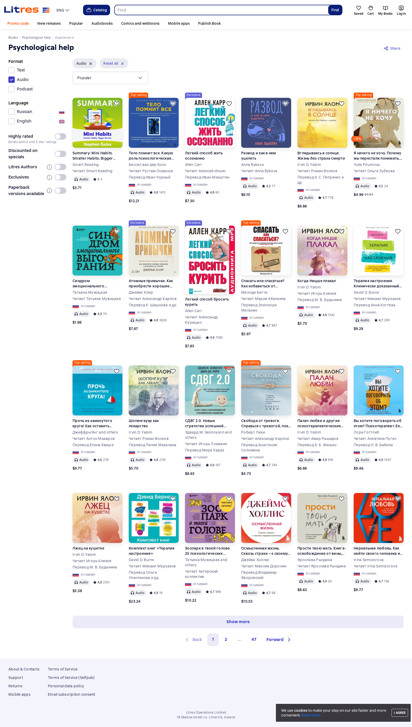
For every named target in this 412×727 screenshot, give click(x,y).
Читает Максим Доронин (263, 566)
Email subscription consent (71, 694)
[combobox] (221, 10)
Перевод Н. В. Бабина (373, 445)
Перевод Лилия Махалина (153, 445)
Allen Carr (193, 164)
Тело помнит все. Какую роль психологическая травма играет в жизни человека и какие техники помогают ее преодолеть (153, 156)
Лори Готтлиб (366, 432)
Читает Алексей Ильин (205, 171)
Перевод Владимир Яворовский (259, 575)
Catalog (96, 10)
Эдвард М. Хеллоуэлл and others (208, 435)
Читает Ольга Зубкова (374, 171)
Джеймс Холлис (255, 559)
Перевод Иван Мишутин (207, 177)
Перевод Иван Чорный (149, 177)
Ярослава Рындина (314, 559)
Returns (15, 686)
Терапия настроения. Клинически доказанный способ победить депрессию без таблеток (377, 283)
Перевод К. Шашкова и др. (153, 305)
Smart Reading (86, 164)
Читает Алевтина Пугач (375, 438)
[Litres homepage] (27, 10)
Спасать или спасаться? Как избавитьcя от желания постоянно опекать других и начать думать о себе (264, 283)
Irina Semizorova (369, 559)
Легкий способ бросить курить (207, 302)
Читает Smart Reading (92, 171)
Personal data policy (66, 686)
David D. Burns (366, 292)
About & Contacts (23, 669)
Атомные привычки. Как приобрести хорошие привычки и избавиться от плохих (153, 283)
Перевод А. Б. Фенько (317, 445)
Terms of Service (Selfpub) (71, 677)
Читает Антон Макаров (94, 438)
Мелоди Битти (254, 292)
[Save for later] (116, 103)
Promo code (18, 23)
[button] (84, 63)
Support (15, 677)
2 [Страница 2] (226, 639)
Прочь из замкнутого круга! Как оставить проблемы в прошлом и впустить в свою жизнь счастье (95, 423)
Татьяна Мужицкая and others (206, 562)
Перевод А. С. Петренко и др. (320, 180)
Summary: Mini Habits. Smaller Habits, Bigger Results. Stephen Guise (93, 156)
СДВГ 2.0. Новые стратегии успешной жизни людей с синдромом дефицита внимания (206, 423)
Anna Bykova (252, 164)
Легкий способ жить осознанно (204, 156)
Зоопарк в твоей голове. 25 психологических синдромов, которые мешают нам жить (208, 551)
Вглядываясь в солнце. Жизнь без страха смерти (321, 156)
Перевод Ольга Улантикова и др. (144, 575)
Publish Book (209, 23)
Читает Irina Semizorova (375, 566)
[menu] (63, 10)
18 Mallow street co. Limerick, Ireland (206, 717)
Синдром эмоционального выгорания (89, 283)
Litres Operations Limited (206, 712)
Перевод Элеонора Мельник (259, 308)
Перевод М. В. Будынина (319, 299)
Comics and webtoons (140, 23)
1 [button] (213, 639)
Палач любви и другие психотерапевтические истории (319, 423)
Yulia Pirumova (367, 164)
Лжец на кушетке (88, 548)
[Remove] (91, 64)
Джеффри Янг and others (95, 432)
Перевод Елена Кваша (93, 445)
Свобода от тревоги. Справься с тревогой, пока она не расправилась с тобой (265, 423)
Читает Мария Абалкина (263, 298)
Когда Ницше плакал (316, 280)
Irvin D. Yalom (309, 164)
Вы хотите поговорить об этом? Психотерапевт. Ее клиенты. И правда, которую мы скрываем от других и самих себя (377, 423)
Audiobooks (102, 23)
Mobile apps (179, 23)
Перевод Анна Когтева (374, 305)
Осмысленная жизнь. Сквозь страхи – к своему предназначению (264, 551)
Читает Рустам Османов (151, 171)
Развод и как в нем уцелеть (258, 156)
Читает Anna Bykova (259, 171)
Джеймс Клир (141, 292)
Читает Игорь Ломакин (206, 443)
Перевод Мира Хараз (204, 450)
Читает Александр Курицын (201, 320)
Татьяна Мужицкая (90, 292)
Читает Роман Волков (317, 171)
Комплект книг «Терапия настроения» (152, 551)
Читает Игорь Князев (316, 293)
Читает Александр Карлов (153, 298)
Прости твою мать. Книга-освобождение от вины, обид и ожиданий (321, 551)
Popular (76, 23)
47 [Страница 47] (253, 639)
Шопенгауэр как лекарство (144, 423)
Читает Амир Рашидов (317, 438)
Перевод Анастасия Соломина (259, 448)
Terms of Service (63, 669)
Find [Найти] (335, 10)
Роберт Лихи (253, 432)
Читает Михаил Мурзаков (377, 298)
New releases (49, 23)
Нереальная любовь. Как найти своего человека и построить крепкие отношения (377, 551)
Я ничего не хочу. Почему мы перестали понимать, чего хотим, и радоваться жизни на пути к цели (378, 156)
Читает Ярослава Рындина (321, 566)
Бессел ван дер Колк (147, 164)
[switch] (60, 136)
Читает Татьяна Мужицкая (97, 298)
